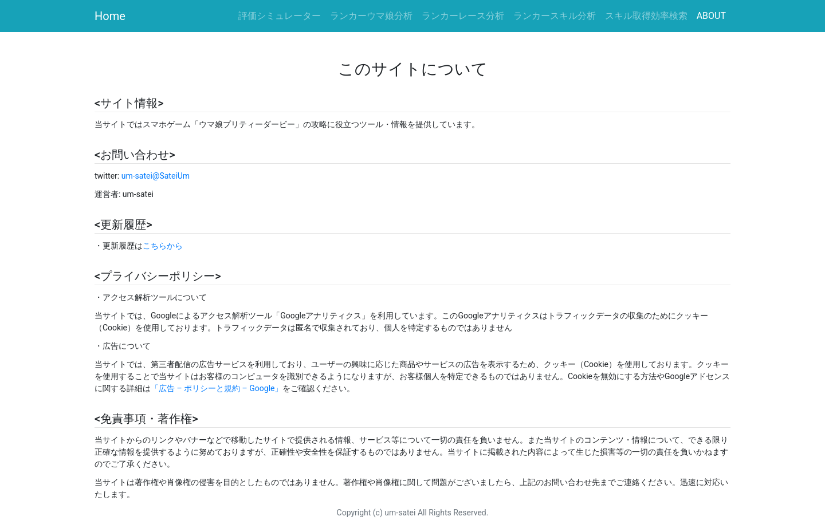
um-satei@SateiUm (155, 175)
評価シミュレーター (281, 15)
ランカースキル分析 (554, 15)
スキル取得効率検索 (646, 15)
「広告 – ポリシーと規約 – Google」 (216, 388)
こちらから (163, 245)
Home (110, 16)
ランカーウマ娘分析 (371, 15)
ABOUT (711, 15)
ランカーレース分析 (463, 15)
